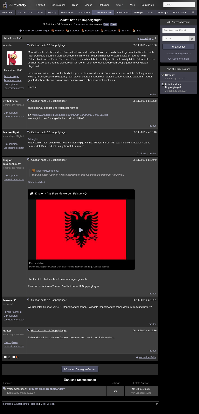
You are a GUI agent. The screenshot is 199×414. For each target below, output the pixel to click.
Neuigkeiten (147, 5)
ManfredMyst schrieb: (45, 170)
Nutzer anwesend (178, 22)
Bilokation (179, 77)
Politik (40, 12)
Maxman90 (9, 300)
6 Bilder (59, 30)
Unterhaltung (180, 12)
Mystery (52, 12)
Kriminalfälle (67, 12)
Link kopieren (10, 84)
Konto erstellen (180, 58)
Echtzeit (41, 5)
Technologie (123, 12)
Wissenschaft (25, 12)
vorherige (145, 38)
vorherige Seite (147, 357)
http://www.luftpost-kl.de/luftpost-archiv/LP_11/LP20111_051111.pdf (70, 114)
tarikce (7, 330)
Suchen (125, 30)
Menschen (7, 12)
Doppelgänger (81, 24)
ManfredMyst (11, 132)
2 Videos (74, 30)
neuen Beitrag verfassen (81, 369)
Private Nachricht (12, 80)
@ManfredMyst (36, 182)
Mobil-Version (47, 404)
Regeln (35, 404)
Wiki (132, 5)
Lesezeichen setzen (14, 88)
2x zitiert (141, 153)
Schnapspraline (143, 393)
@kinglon (33, 139)
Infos (138, 30)
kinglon (7, 160)
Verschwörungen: (17, 388)
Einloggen (180, 46)
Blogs (75, 5)
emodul (7, 45)
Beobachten (92, 30)
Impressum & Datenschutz (15, 404)
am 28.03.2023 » (141, 388)
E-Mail (113, 24)
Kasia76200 (13, 393)
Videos (88, 5)
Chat (119, 5)
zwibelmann (10, 101)
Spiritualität (84, 12)
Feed (106, 24)
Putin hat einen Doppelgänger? (46, 388)
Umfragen (163, 12)
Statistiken (104, 5)
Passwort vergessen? (179, 53)
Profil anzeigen (11, 76)
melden (152, 94)
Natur (150, 12)
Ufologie (138, 12)
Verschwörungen (103, 12)
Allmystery (17, 5)
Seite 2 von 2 (12, 38)
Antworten (110, 30)
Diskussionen (58, 5)
